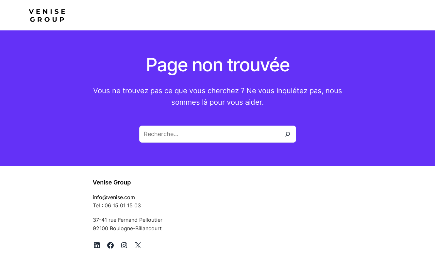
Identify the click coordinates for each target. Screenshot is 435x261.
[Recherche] (287, 134)
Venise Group (112, 182)
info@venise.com (114, 197)
